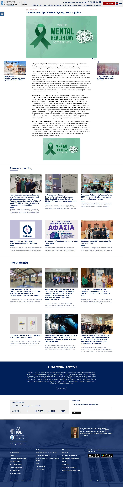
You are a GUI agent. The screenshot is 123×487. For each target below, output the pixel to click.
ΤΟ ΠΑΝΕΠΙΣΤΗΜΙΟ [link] (109, 3)
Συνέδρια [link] (66, 5)
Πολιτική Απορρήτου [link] (95, 480)
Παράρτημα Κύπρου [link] (69, 2)
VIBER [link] (63, 411)
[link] (2, 14)
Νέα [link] (34, 5)
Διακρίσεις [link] (73, 5)
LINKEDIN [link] (51, 411)
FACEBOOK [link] (16, 411)
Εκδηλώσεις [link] (57, 5)
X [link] (27, 411)
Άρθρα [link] (80, 5)
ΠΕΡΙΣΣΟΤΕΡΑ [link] (61, 388)
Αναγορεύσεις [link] (48, 5)
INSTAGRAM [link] (39, 411)
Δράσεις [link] (39, 5)
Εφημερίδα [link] (79, 2)
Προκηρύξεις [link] (97, 5)
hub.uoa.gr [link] (91, 451)
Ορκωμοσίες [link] (88, 5)
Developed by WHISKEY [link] (107, 480)
